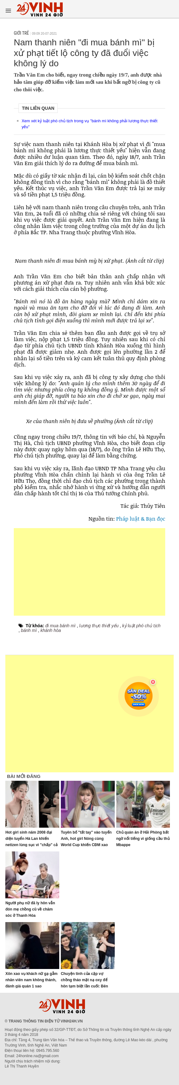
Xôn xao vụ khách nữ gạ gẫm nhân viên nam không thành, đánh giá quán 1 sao (31, 979)
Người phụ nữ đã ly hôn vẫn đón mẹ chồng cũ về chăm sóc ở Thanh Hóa (30, 909)
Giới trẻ (21, 33)
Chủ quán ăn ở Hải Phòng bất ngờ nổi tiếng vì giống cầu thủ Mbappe (143, 838)
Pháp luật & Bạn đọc (141, 518)
